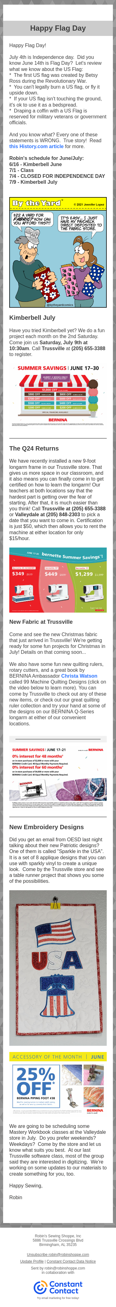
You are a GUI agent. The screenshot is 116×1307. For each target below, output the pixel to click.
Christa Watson (79, 676)
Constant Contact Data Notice (71, 1261)
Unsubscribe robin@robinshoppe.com (58, 1254)
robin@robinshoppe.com (65, 1268)
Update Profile (32, 1261)
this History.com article (36, 146)
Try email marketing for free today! (58, 1298)
